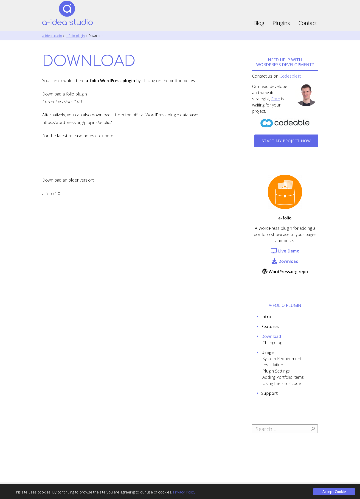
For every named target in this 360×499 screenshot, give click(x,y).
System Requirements (283, 358)
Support (269, 393)
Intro (266, 316)
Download (271, 336)
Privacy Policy (184, 492)
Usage (267, 352)
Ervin (275, 98)
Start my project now (286, 140)
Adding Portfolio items (283, 377)
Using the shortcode (281, 383)
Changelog (272, 342)
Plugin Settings (276, 371)
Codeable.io (290, 76)
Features (270, 326)
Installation (272, 364)
